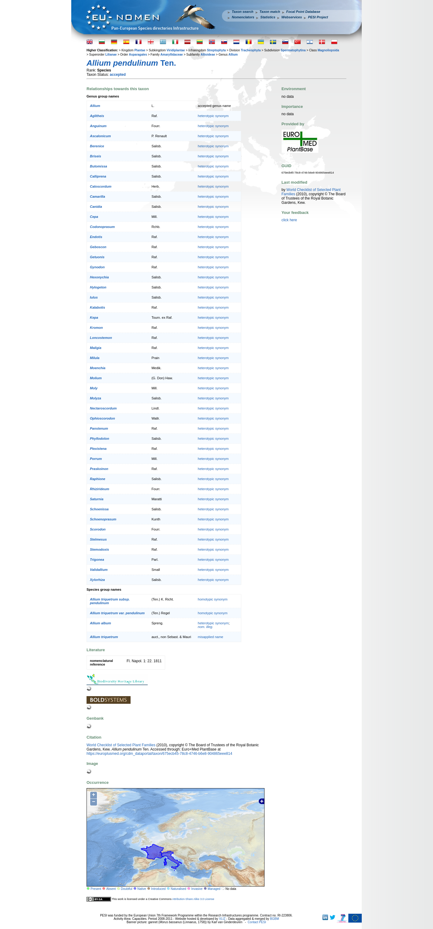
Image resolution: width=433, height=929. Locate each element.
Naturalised (178, 888)
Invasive (197, 888)
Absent (111, 888)
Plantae (139, 50)
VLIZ (222, 918)
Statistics (267, 17)
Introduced (158, 888)
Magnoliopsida (328, 50)
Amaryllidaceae (172, 54)
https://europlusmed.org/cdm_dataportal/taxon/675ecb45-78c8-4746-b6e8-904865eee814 (159, 753)
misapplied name (210, 637)
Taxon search (243, 11)
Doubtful (126, 888)
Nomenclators (243, 17)
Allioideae (208, 54)
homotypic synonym (213, 599)
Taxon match (270, 11)
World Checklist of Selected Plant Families (121, 745)
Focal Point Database (303, 11)
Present (96, 888)
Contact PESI (257, 922)
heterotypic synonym (213, 116)
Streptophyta (216, 50)
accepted (118, 74)
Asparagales (138, 54)
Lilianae (111, 54)
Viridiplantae (176, 50)
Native (141, 888)
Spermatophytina (293, 50)
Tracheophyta (251, 50)
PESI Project (318, 17)
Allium (233, 54)
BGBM (274, 918)
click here (289, 220)
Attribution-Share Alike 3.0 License (193, 899)
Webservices (291, 17)
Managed (214, 888)
